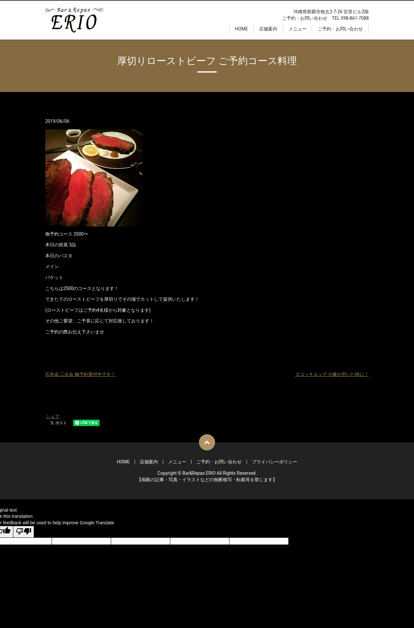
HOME (241, 28)
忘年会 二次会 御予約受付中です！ (80, 374)
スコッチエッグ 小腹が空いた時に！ (332, 374)
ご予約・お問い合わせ (340, 28)
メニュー (298, 28)
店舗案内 (268, 28)
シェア (53, 416)
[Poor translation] (23, 532)
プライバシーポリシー (274, 461)
